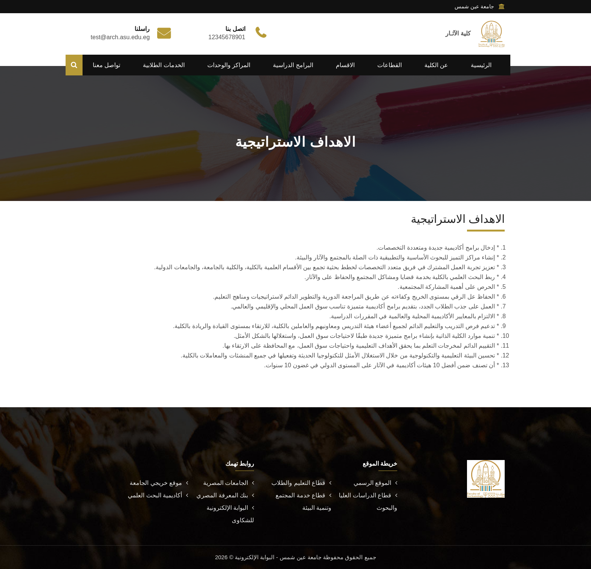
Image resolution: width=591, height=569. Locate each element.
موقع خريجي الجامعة (159, 483)
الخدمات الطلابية (163, 65)
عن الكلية (436, 65)
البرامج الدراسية (293, 65)
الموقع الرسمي (375, 483)
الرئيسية (481, 65)
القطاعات (389, 65)
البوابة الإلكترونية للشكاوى (230, 514)
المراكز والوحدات (228, 65)
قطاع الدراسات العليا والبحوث (368, 501)
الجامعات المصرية (228, 483)
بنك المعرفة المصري (225, 495)
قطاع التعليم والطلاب (301, 483)
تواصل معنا (106, 65)
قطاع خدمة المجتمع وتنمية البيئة (303, 501)
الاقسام (345, 65)
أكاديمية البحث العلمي (158, 495)
